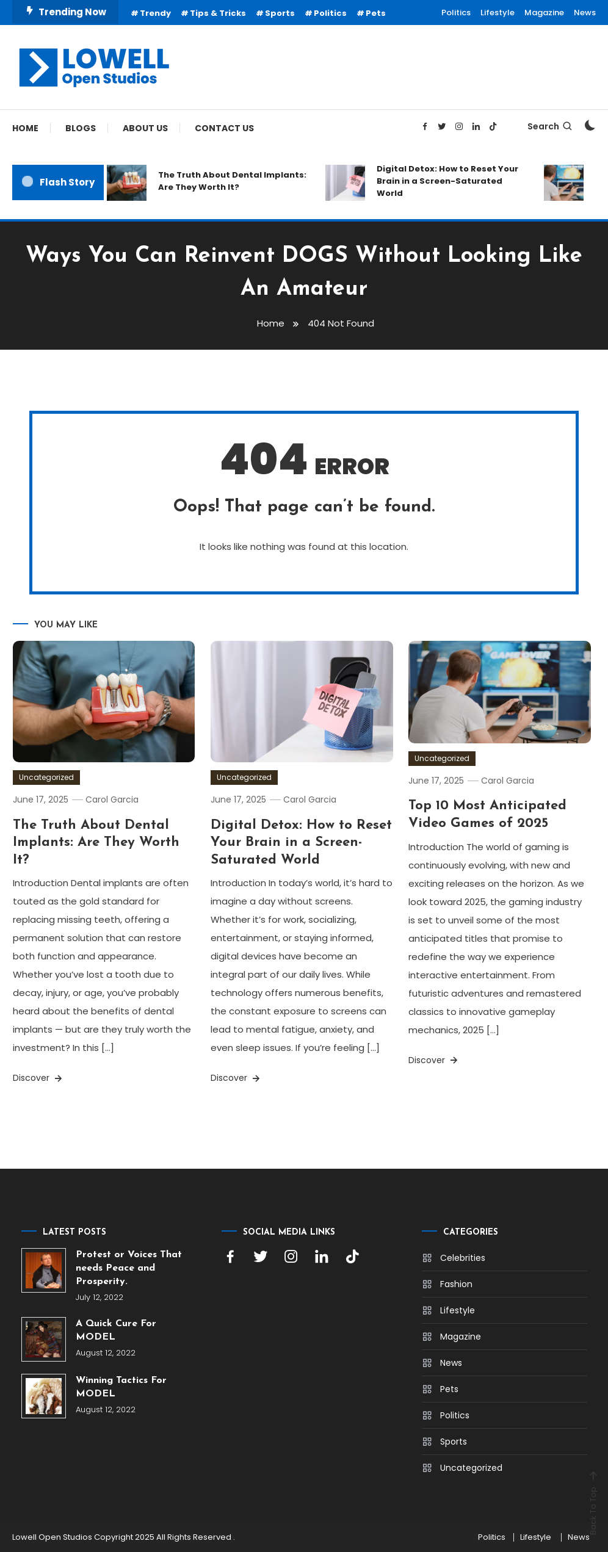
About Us (145, 128)
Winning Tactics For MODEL (121, 1387)
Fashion (456, 1284)
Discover (38, 1078)
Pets (376, 13)
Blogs (80, 128)
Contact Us (224, 128)
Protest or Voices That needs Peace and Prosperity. (129, 1268)
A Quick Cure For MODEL (116, 1330)
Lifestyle (497, 12)
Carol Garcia (112, 799)
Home (25, 128)
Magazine (544, 12)
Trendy (155, 13)
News (585, 12)
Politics (330, 13)
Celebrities (462, 1258)
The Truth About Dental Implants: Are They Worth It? (232, 181)
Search (550, 126)
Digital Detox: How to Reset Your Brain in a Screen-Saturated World (447, 181)
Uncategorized (46, 777)
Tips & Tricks (218, 13)
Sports (280, 13)
